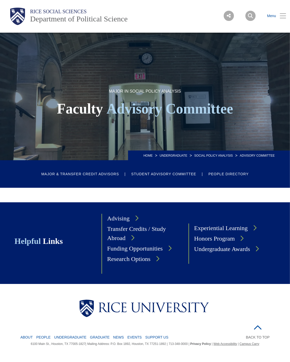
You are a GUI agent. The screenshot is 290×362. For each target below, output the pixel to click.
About (26, 337)
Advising (118, 218)
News (118, 337)
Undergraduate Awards (222, 249)
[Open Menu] (273, 16)
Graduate (100, 337)
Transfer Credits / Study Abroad (136, 233)
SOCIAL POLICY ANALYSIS (213, 155)
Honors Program (214, 238)
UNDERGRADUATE (173, 155)
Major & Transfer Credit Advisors (80, 174)
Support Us (157, 337)
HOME (148, 155)
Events (135, 337)
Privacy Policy (200, 344)
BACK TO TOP (258, 337)
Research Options (128, 259)
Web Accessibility (225, 344)
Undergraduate (70, 337)
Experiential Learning (221, 228)
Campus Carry (249, 344)
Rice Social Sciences (58, 11)
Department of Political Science (79, 19)
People (43, 337)
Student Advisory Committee (163, 174)
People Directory (228, 174)
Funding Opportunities (135, 248)
